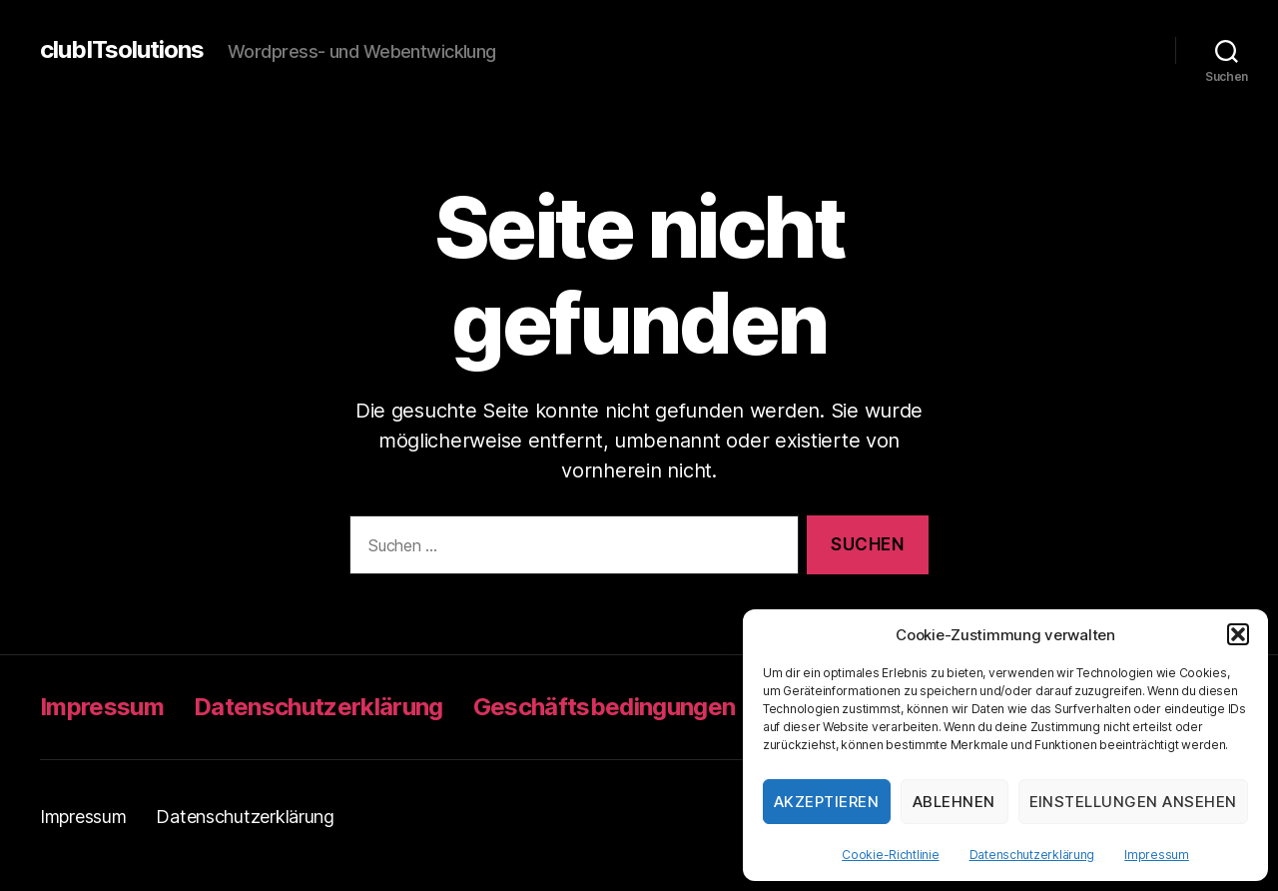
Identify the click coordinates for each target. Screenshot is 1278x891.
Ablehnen (954, 801)
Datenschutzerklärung (1032, 854)
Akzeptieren (827, 801)
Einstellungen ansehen (1133, 801)
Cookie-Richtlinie (890, 854)
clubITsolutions (122, 50)
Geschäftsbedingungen (604, 706)
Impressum (1156, 854)
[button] (1238, 634)
